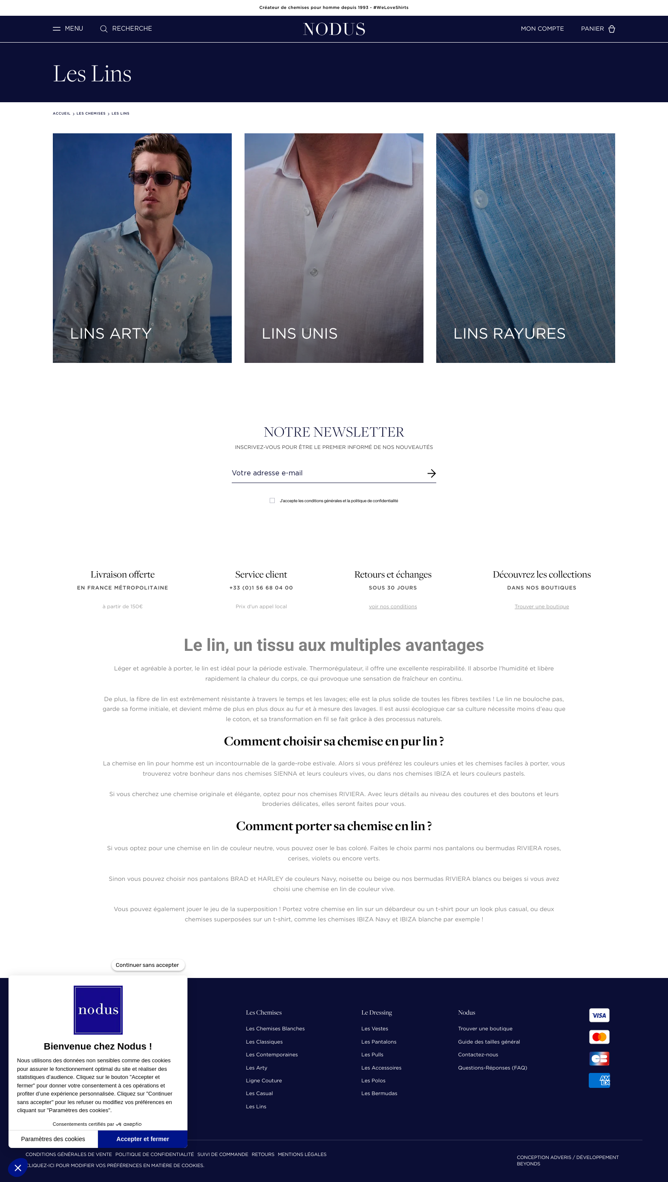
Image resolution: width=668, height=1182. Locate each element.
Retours (263, 1155)
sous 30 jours (393, 588)
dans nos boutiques (541, 588)
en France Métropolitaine (122, 588)
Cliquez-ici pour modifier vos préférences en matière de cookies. (115, 1166)
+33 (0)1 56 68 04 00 (262, 588)
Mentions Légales (302, 1155)
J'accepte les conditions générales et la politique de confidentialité (334, 500)
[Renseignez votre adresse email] (326, 473)
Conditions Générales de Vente (69, 1155)
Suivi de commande (222, 1155)
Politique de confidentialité (154, 1155)
